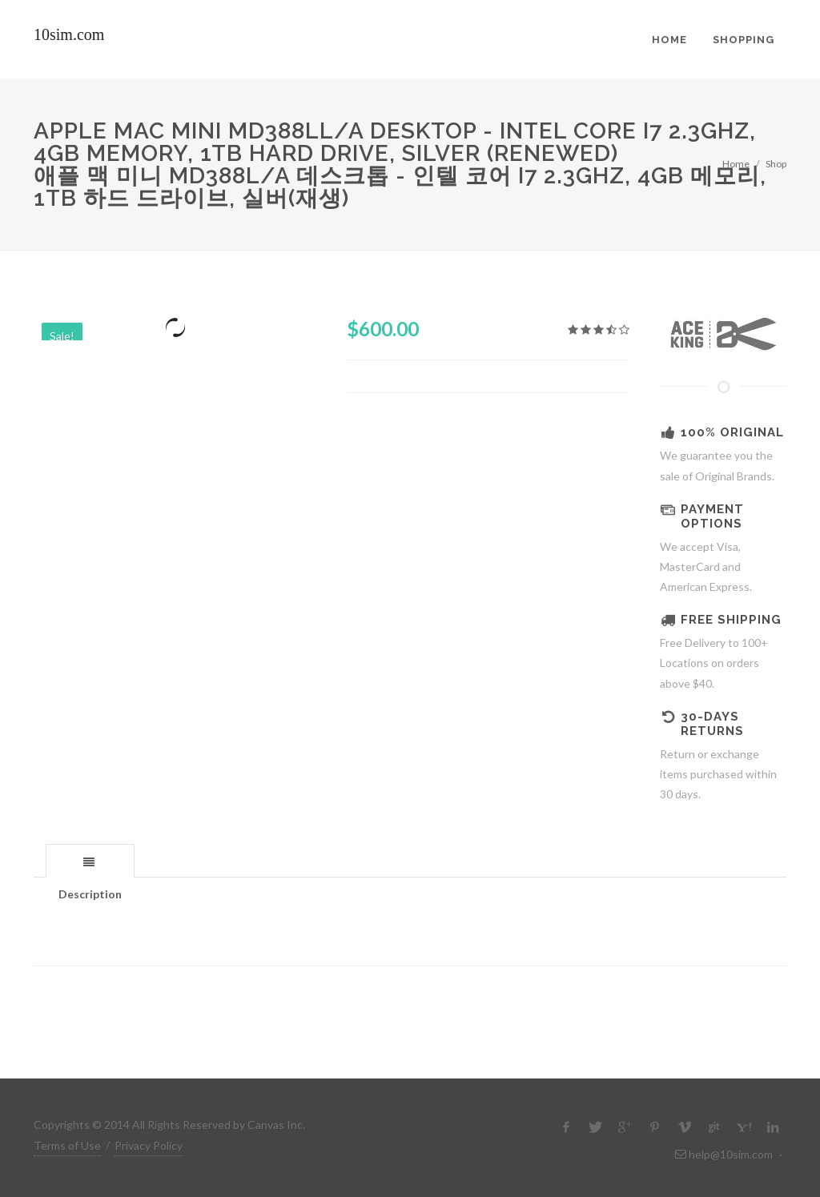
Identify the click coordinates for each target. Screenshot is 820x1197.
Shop (776, 164)
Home (736, 164)
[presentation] (90, 862)
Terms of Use (67, 1145)
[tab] (90, 860)
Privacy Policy (149, 1145)
